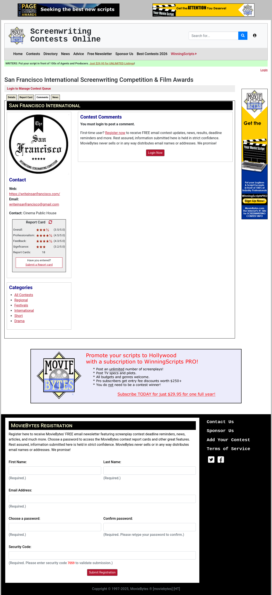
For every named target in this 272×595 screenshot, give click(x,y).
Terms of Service (228, 448)
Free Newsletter (99, 54)
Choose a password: (24, 518)
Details (11, 97)
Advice (78, 54)
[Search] (213, 36)
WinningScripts (183, 54)
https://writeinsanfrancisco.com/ (34, 194)
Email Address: (20, 490)
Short (18, 316)
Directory (51, 54)
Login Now (155, 152)
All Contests (23, 295)
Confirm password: (118, 518)
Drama (19, 321)
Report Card (26, 97)
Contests (33, 54)
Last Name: (112, 462)
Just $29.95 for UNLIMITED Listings (111, 63)
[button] (255, 35)
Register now (115, 133)
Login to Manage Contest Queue (29, 88)
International (24, 310)
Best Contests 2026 (152, 54)
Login (264, 70)
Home (18, 54)
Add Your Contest (228, 439)
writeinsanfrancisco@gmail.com (34, 204)
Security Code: (20, 547)
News (65, 54)
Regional (21, 300)
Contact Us (220, 421)
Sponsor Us (124, 54)
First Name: (18, 462)
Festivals (21, 305)
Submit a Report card (39, 264)
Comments (42, 97)
